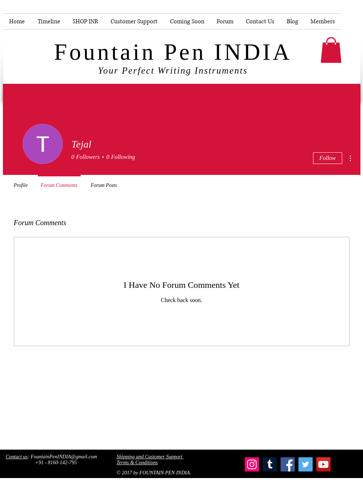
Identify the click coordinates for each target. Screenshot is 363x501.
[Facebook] (288, 464)
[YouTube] (323, 464)
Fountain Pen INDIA (173, 52)
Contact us (17, 456)
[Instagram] (252, 464)
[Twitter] (305, 464)
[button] (331, 50)
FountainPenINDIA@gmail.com (64, 456)
